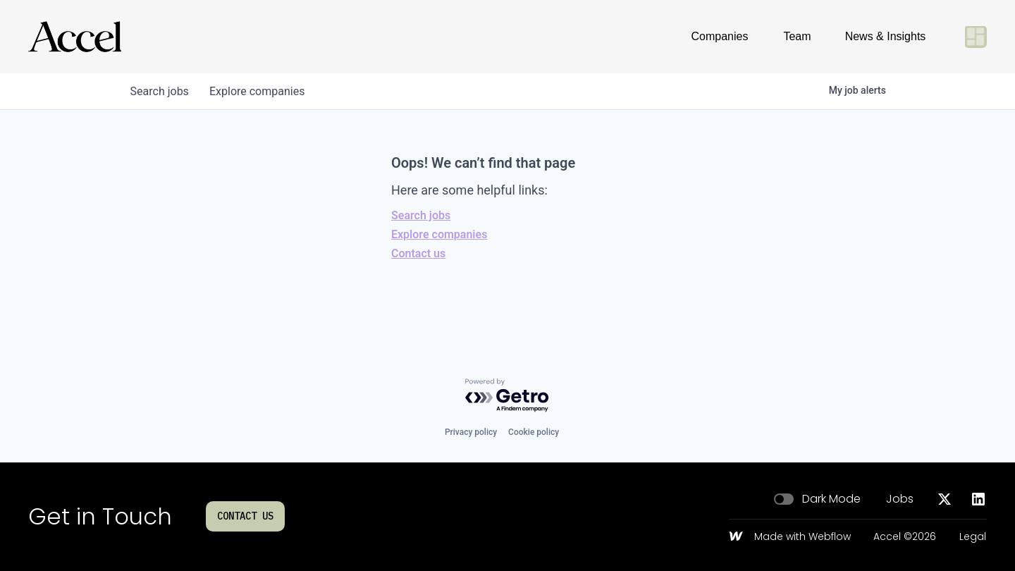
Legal (972, 537)
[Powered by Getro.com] (507, 396)
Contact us (418, 253)
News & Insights (885, 36)
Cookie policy (533, 432)
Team (797, 36)
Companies (720, 36)
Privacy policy (471, 432)
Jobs (900, 499)
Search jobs (420, 215)
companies (259, 91)
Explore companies (439, 234)
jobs (160, 91)
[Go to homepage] (74, 37)
